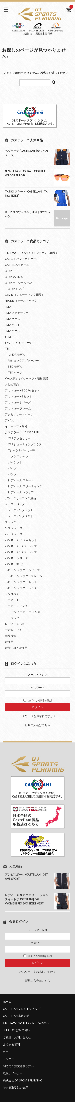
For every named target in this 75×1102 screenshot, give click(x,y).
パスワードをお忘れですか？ (37, 716)
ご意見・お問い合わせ (17, 1037)
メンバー (8, 1059)
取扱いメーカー (13, 1073)
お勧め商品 (12, 384)
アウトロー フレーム (18, 408)
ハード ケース (13, 534)
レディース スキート (21, 480)
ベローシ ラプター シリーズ (22, 570)
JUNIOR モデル (16, 354)
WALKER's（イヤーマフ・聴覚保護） (28, 378)
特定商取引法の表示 (15, 1087)
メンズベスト (13, 594)
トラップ (13, 618)
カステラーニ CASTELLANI (22, 432)
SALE (8, 336)
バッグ (12, 468)
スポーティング (18, 606)
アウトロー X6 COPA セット (22, 390)
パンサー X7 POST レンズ (21, 552)
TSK (7, 348)
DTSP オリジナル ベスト (20, 283)
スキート (13, 600)
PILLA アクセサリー (17, 312)
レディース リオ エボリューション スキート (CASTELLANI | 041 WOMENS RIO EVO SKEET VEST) (26, 899)
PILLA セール (12, 330)
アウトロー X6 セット (18, 396)
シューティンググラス (19, 510)
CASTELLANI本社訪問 (16, 1016)
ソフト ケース (13, 528)
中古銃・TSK (13, 630)
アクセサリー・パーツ (19, 414)
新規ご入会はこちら (37, 725)
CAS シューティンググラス (25, 444)
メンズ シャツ (19, 456)
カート (7, 1052)
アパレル (10, 420)
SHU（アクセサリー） (19, 342)
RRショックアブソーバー (23, 360)
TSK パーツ (15, 372)
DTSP (8, 271)
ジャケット (15, 462)
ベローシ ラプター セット (21, 582)
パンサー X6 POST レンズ (21, 546)
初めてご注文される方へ (18, 1066)
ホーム (7, 1001)
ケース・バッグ (15, 504)
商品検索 (10, 636)
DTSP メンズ (16, 289)
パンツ (12, 474)
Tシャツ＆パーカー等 (21, 450)
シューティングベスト (19, 516)
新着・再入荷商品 (16, 648)
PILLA (8, 306)
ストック (10, 522)
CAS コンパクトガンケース (22, 259)
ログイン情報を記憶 (37, 700)
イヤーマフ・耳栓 (16, 426)
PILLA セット (12, 324)
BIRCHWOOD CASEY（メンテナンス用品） (31, 253)
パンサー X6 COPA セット (21, 540)
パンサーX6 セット (17, 564)
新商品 (9, 642)
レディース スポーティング (25, 486)
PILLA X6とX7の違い (16, 1030)
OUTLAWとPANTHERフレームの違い (26, 1023)
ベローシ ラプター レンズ (21, 588)
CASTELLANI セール (17, 265)
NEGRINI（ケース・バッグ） (22, 300)
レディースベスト (16, 624)
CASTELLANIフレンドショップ (21, 1009)
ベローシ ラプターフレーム (25, 576)
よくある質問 (11, 1044)
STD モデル (15, 366)
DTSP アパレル (14, 277)
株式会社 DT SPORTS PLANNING (22, 1080)
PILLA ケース (12, 318)
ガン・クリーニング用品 (20, 498)
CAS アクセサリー (19, 438)
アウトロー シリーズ (18, 402)
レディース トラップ (21, 492)
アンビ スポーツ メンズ (25, 612)
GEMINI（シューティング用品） (24, 295)
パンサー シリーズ (16, 558)
